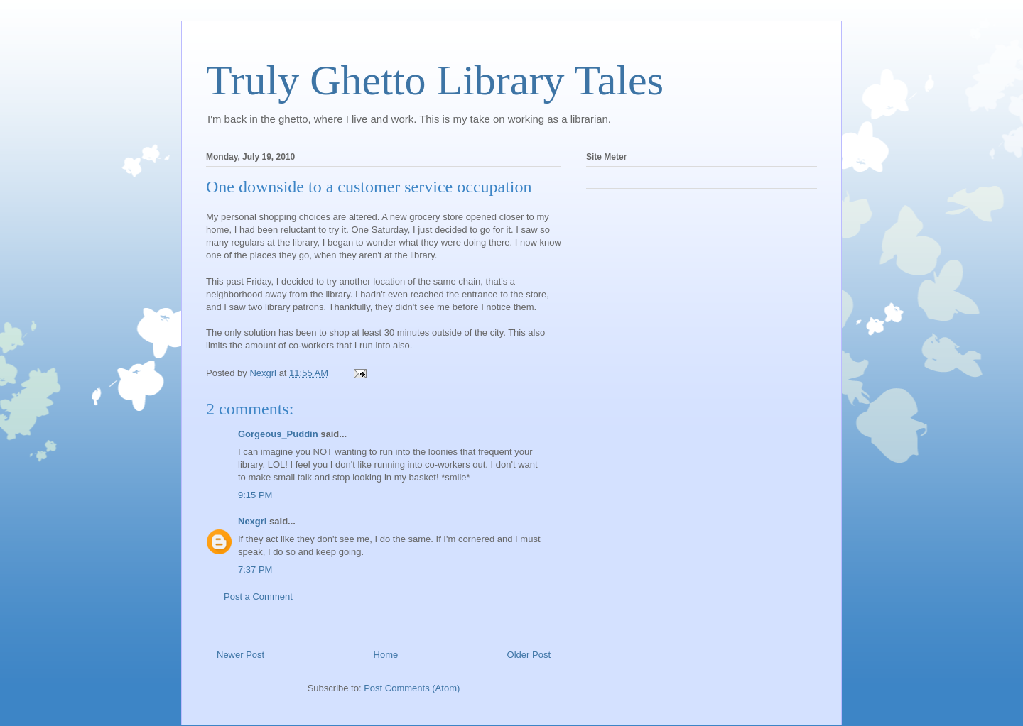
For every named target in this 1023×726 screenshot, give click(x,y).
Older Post (529, 654)
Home (386, 654)
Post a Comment (258, 596)
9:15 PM (255, 495)
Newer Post (240, 654)
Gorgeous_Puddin (278, 434)
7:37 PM (255, 569)
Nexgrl (252, 521)
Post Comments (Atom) (412, 688)
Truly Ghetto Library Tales (435, 80)
